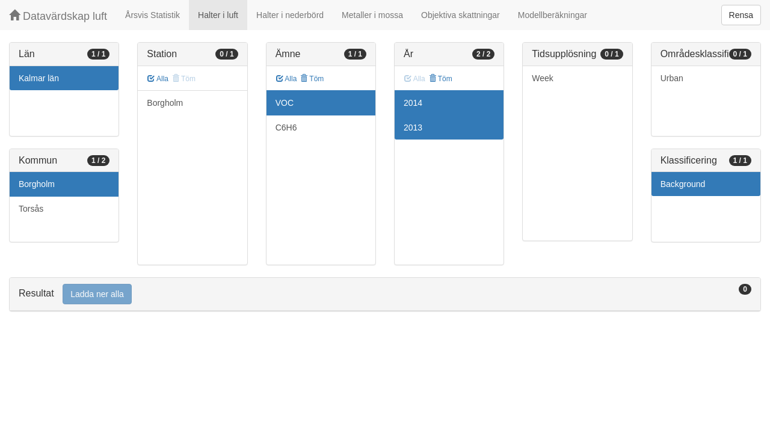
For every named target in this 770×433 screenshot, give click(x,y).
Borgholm (37, 184)
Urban (672, 78)
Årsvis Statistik (152, 15)
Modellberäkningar (552, 15)
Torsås (31, 208)
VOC (285, 103)
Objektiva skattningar (460, 15)
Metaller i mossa (372, 15)
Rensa (741, 15)
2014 (413, 103)
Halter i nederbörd (290, 15)
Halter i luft (218, 15)
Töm (312, 79)
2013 (413, 127)
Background (683, 184)
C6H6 (286, 127)
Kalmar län (39, 78)
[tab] (385, 294)
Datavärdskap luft (58, 16)
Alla (157, 79)
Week (542, 78)
